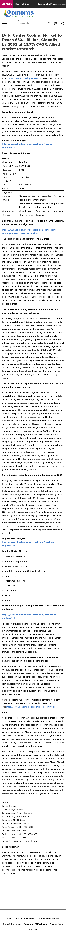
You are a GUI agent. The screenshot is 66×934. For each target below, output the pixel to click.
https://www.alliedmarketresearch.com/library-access (32, 707)
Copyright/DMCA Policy (35, 924)
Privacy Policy (56, 924)
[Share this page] (62, 23)
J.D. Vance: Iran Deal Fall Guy (16, 4)
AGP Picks (7, 4)
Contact (33, 929)
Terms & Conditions (12, 924)
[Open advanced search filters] (55, 23)
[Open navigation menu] (4, 23)
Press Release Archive (25, 918)
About (9, 918)
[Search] (32, 23)
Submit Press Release (49, 918)
